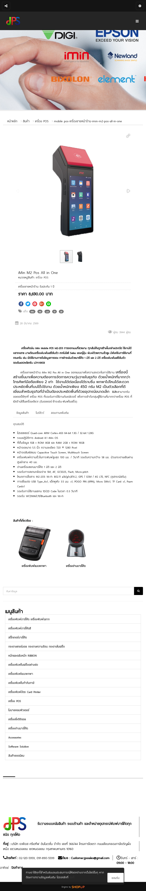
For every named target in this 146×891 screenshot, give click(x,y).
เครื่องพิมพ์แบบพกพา (34, 565)
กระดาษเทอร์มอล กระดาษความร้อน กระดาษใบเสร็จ (36, 646)
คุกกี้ (72, 877)
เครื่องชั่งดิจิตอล (17, 719)
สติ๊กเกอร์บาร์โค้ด (17, 637)
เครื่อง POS (42, 120)
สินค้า (26, 120)
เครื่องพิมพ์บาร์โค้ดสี (19, 628)
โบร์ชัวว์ (40, 412)
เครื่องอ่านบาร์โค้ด (76, 565)
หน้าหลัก (12, 120)
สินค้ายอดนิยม (16, 755)
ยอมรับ (116, 877)
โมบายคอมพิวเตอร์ (18, 710)
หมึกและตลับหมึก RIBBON (22, 655)
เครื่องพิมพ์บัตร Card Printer (24, 691)
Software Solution (18, 746)
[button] (128, 136)
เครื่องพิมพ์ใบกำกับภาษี (21, 682)
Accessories (14, 737)
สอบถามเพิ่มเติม (60, 412)
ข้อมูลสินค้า (22, 412)
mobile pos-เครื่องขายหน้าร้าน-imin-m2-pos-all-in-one (88, 120)
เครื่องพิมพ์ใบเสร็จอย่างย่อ (23, 664)
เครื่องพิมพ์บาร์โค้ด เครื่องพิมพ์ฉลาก (29, 619)
